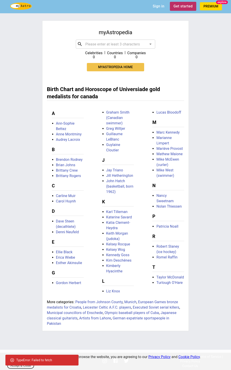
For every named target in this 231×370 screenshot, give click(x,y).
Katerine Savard (119, 217)
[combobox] (115, 44)
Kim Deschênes (119, 260)
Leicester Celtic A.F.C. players (107, 307)
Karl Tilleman (117, 212)
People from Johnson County (99, 302)
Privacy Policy (159, 357)
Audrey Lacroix (68, 139)
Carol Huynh (66, 201)
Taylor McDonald (170, 277)
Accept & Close (20, 365)
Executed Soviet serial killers (156, 307)
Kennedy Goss (117, 255)
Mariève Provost (169, 148)
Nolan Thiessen (169, 206)
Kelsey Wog (115, 249)
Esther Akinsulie (69, 263)
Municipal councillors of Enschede (75, 313)
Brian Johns (65, 165)
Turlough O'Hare (169, 282)
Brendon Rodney (69, 159)
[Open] (150, 44)
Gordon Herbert (68, 283)
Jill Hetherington (119, 175)
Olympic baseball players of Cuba (131, 313)
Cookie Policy (189, 357)
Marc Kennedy (168, 132)
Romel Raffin (167, 257)
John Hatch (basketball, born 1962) (120, 186)
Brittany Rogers (68, 176)
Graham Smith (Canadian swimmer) (118, 117)
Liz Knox (113, 291)
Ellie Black (64, 252)
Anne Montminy (69, 134)
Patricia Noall (167, 226)
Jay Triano (114, 170)
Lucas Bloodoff (168, 112)
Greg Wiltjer (115, 128)
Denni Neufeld (67, 232)
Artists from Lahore (95, 318)
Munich (130, 302)
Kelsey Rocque (118, 244)
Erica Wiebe (65, 257)
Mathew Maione (169, 154)
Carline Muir (66, 196)
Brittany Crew (67, 170)
